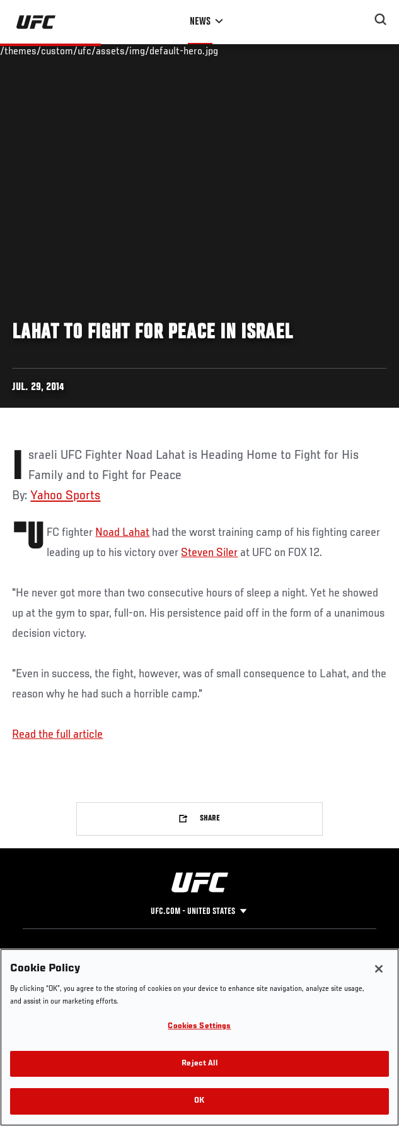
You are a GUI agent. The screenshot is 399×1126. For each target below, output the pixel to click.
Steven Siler (209, 553)
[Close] (379, 969)
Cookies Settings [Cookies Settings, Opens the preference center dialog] (199, 1026)
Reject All (199, 1064)
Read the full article (57, 734)
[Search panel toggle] (380, 19)
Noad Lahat (122, 532)
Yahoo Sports (65, 496)
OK (199, 1101)
